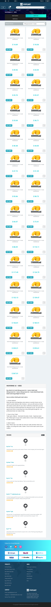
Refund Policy (30, 571)
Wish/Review (29, 576)
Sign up (41, 1)
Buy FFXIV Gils (8, 580)
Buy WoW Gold (8, 576)
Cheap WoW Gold (8, 578)
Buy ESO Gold (8, 585)
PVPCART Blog (8, 567)
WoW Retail (11, 10)
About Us (29, 573)
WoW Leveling (36, 18)
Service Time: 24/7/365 (10, 597)
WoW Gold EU (15, 15)
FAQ (28, 580)
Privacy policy (30, 569)
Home (6, 10)
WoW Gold (36, 15)
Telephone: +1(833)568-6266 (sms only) (13, 594)
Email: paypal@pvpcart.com (11, 592)
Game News (29, 578)
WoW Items (15, 18)
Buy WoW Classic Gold (10, 569)
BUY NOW (9, 49)
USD (15, 1)
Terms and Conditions (31, 567)
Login (47, 1)
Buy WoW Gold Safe (9, 571)
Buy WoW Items (8, 583)
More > (43, 435)
